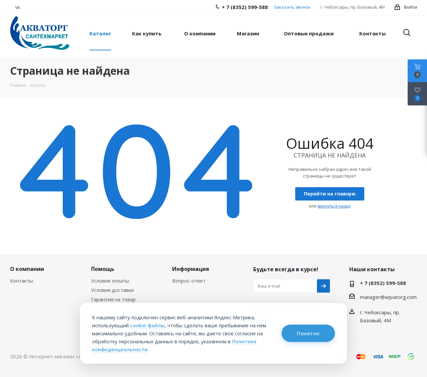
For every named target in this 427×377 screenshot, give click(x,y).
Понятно (308, 333)
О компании (27, 269)
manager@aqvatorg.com (388, 297)
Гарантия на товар (113, 299)
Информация (190, 269)
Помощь (102, 269)
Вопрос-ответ (188, 280)
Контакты (21, 280)
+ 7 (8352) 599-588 (383, 283)
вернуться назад (334, 206)
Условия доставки (112, 290)
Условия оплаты (110, 280)
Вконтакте (17, 7)
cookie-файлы (147, 325)
